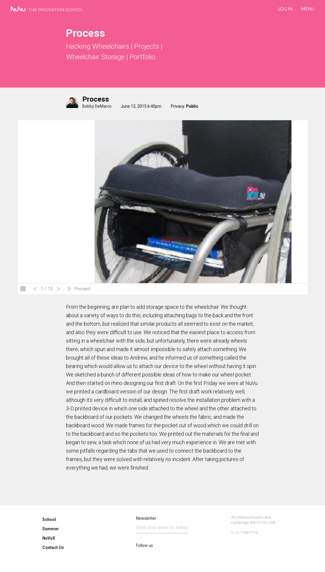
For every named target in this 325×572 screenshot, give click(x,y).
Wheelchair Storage (95, 57)
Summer (50, 528)
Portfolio (142, 57)
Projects (146, 46)
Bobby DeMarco (97, 106)
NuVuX (48, 538)
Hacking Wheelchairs (97, 46)
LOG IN (285, 8)
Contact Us (53, 547)
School (49, 519)
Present (82, 289)
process (95, 99)
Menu (307, 8)
